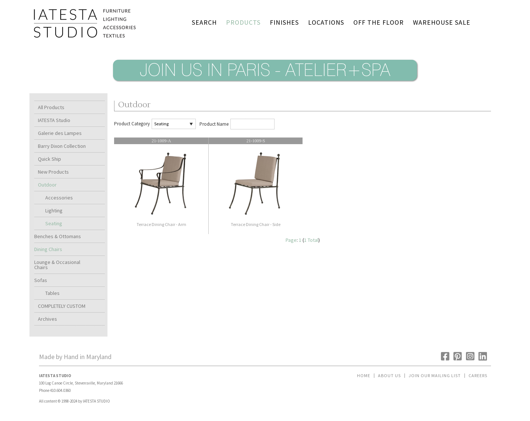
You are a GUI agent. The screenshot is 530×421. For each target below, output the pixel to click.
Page (291, 240)
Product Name (214, 124)
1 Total (311, 240)
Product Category (132, 123)
